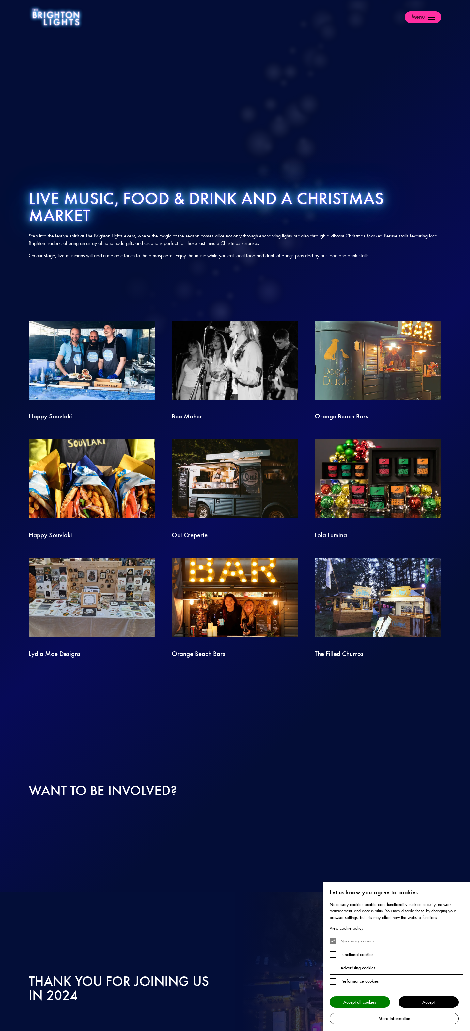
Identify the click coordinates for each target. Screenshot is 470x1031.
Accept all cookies (359, 1002)
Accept (428, 1002)
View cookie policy (346, 928)
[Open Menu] (423, 17)
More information (394, 1018)
